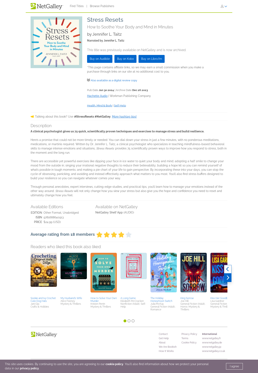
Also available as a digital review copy (114, 80)
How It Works (166, 351)
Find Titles (77, 6)
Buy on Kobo (125, 58)
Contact (163, 334)
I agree (234, 366)
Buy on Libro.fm (151, 58)
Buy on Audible (100, 58)
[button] (44, 274)
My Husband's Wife (71, 298)
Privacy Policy (189, 334)
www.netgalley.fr (211, 338)
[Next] (227, 277)
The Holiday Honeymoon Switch (161, 299)
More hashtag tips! (124, 116)
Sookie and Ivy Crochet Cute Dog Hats (43, 299)
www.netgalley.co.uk (213, 351)
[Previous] (227, 269)
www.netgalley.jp (211, 346)
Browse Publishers (102, 6)
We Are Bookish (168, 346)
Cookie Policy (189, 342)
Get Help (164, 338)
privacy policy (29, 368)
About (162, 342)
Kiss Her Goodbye (220, 298)
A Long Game (128, 298)
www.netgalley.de (212, 342)
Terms (184, 338)
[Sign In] (224, 6)
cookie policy (114, 364)
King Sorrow (187, 298)
